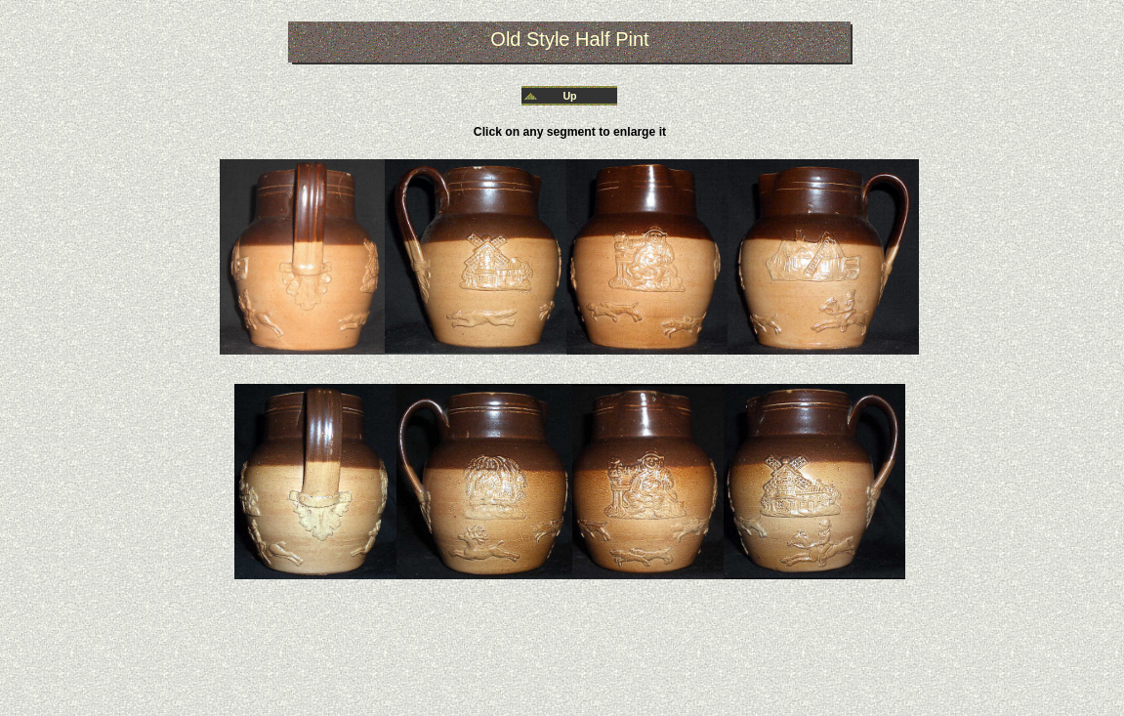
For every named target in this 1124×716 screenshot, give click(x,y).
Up (569, 96)
